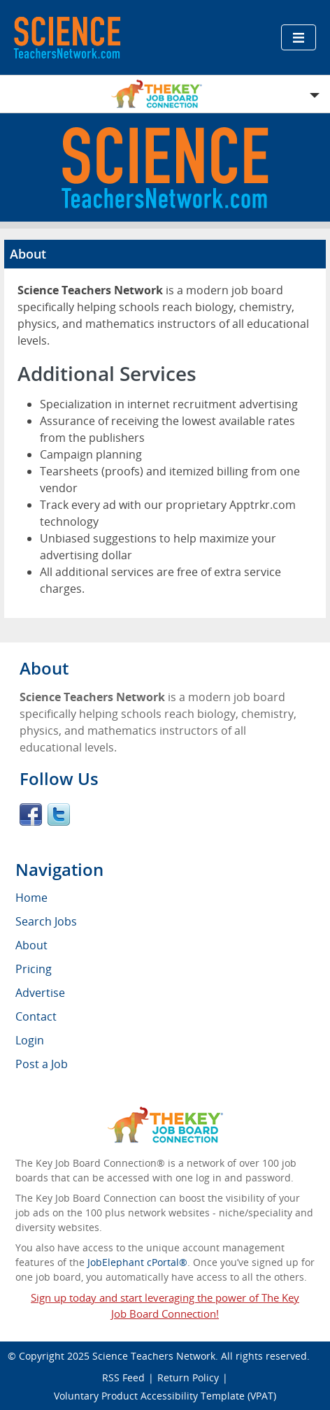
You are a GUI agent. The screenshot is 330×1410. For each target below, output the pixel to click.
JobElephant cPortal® (137, 1262)
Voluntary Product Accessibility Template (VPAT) (165, 1395)
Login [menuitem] (29, 1040)
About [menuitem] (31, 945)
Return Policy (188, 1377)
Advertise (40, 992)
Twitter (59, 814)
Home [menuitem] (31, 897)
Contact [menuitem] (36, 1016)
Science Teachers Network (153, 1355)
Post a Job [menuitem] (41, 1064)
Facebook (31, 814)
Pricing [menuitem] (33, 969)
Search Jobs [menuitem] (46, 921)
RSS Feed (123, 1377)
